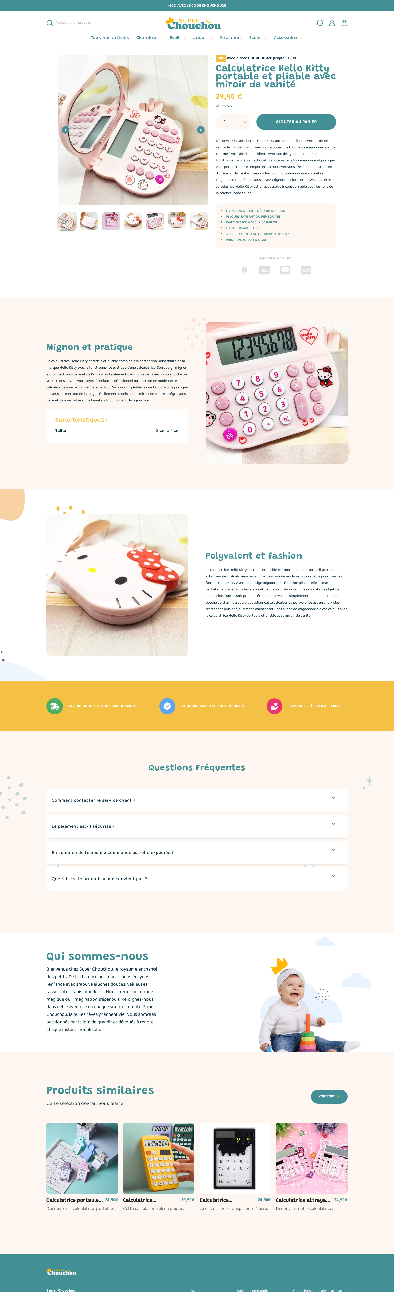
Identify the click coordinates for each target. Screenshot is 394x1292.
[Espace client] (332, 23)
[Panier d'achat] (344, 23)
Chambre (146, 38)
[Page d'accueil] (197, 23)
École (255, 38)
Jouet (199, 38)
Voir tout (327, 1096)
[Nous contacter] (320, 23)
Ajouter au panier (288, 121)
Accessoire (285, 38)
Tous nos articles (110, 38)
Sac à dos (231, 38)
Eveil (175, 38)
